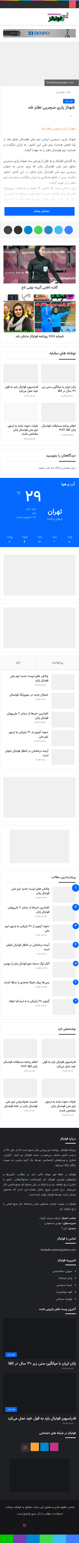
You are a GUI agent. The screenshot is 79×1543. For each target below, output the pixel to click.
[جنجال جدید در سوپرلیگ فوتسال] (63, 701)
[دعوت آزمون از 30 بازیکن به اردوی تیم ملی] (63, 738)
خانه (70, 92)
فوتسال (60, 92)
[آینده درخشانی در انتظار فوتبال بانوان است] (63, 757)
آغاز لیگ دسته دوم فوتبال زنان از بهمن (26, 964)
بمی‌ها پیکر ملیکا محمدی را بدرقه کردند (26, 982)
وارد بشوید (44, 468)
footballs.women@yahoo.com (58, 1250)
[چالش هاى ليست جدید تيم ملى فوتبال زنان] (63, 682)
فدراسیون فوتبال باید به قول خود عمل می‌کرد (21, 389)
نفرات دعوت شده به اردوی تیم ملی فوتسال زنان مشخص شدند (23, 430)
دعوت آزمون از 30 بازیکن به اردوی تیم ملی (28, 734)
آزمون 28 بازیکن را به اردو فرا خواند (29, 1001)
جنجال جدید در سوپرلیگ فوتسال (28, 695)
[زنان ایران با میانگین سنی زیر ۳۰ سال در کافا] (58, 373)
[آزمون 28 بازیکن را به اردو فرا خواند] (64, 1007)
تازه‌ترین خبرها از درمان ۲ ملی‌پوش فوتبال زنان (27, 715)
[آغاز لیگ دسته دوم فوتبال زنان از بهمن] (64, 970)
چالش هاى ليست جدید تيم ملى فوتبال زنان (29, 678)
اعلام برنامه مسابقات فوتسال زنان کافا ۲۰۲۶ (59, 428)
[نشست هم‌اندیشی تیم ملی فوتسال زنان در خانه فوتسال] (20, 1088)
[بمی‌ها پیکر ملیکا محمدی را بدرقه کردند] (64, 988)
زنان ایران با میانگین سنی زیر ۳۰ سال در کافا (59, 389)
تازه (18, 662)
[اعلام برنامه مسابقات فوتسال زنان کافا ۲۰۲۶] (58, 412)
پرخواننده (57, 662)
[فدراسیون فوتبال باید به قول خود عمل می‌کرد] (20, 373)
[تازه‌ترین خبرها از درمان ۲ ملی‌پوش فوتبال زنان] (63, 719)
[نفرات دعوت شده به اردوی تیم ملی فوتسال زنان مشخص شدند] (20, 412)
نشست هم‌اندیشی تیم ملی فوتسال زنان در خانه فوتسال (20, 1104)
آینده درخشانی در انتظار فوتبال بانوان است (26, 753)
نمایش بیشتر (39, 211)
